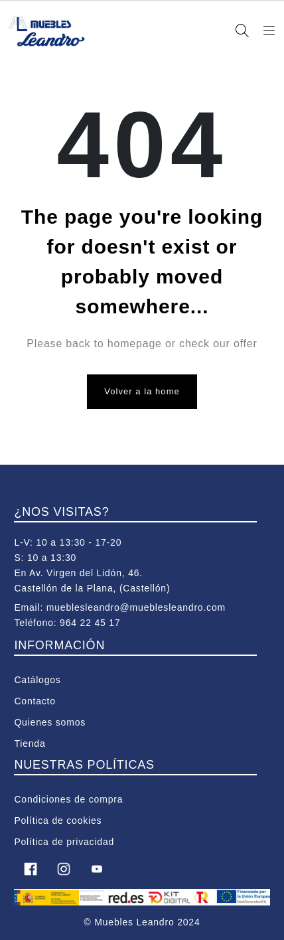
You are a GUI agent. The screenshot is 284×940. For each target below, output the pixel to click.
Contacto (34, 701)
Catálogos (37, 679)
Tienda (29, 743)
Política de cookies (58, 820)
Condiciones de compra (68, 799)
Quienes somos (50, 722)
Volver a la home (142, 391)
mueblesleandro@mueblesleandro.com (136, 607)
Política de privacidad (64, 841)
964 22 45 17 (90, 622)
